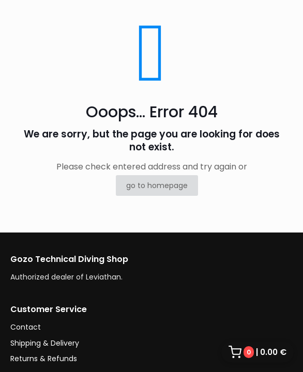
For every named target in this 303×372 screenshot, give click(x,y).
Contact (25, 327)
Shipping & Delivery (44, 343)
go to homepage (157, 185)
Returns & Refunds (43, 358)
